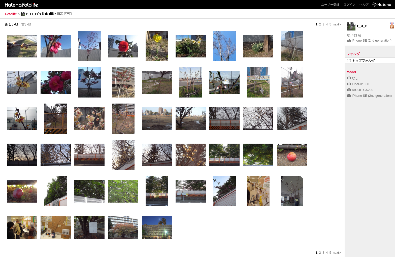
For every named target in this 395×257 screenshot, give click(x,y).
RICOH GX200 (360, 90)
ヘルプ (364, 4)
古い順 (26, 24)
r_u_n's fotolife (41, 13)
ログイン (349, 4)
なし (352, 78)
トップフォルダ (361, 60)
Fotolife (11, 14)
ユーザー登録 (330, 4)
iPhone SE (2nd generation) (369, 40)
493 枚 (354, 35)
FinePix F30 (358, 84)
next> (337, 24)
